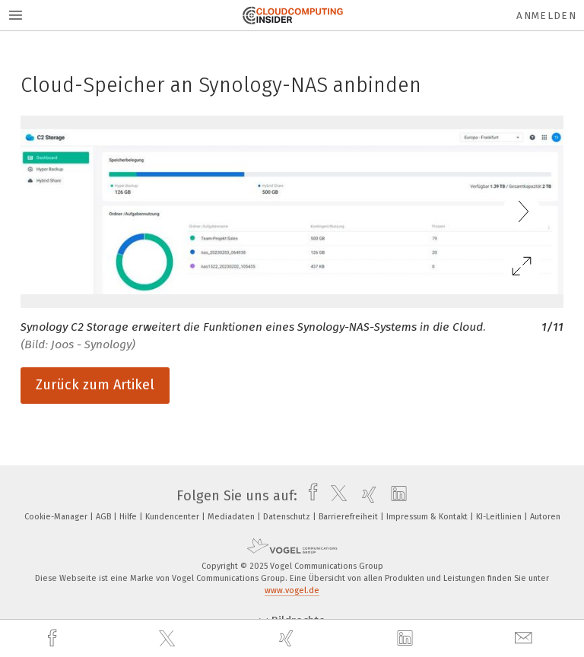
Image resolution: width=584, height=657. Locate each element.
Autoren (545, 517)
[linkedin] (406, 639)
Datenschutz (288, 517)
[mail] (525, 638)
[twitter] (169, 638)
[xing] (288, 638)
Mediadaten (232, 517)
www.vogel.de (292, 590)
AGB (104, 517)
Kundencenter (173, 517)
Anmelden (546, 15)
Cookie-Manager (57, 517)
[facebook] (54, 638)
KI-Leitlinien (500, 517)
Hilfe (129, 517)
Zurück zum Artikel (95, 384)
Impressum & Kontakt (428, 517)
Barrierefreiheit (349, 517)
